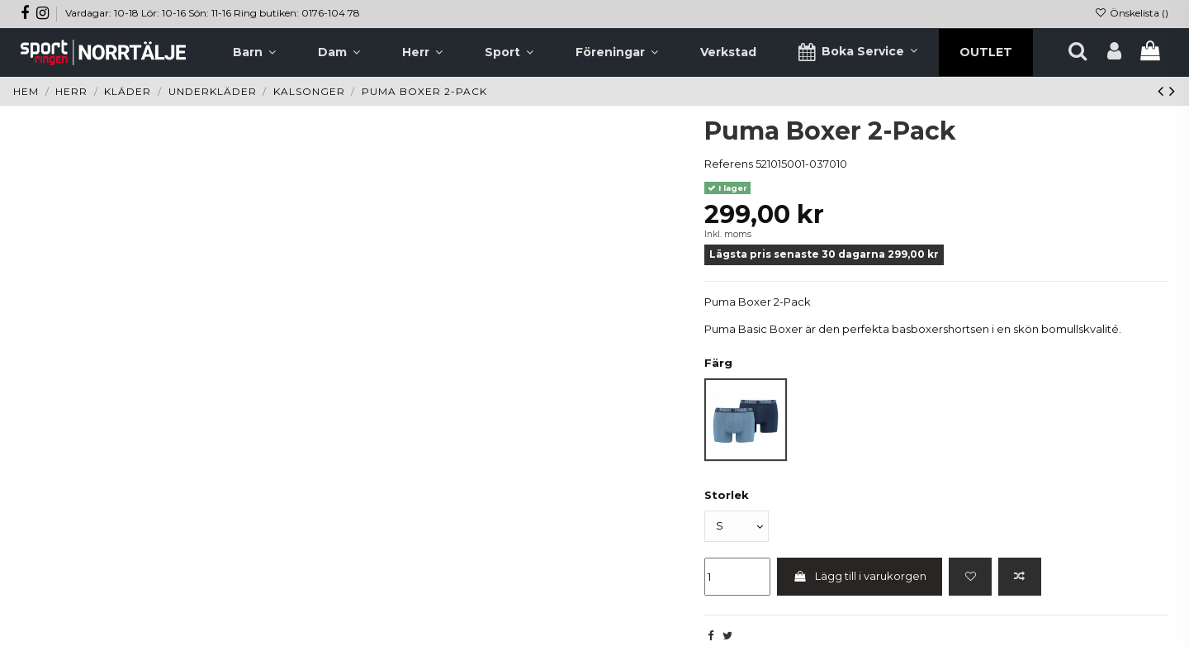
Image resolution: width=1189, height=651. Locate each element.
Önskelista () (1131, 13)
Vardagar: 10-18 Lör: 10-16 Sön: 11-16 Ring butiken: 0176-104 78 (212, 13)
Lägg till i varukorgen (859, 575)
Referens (728, 163)
